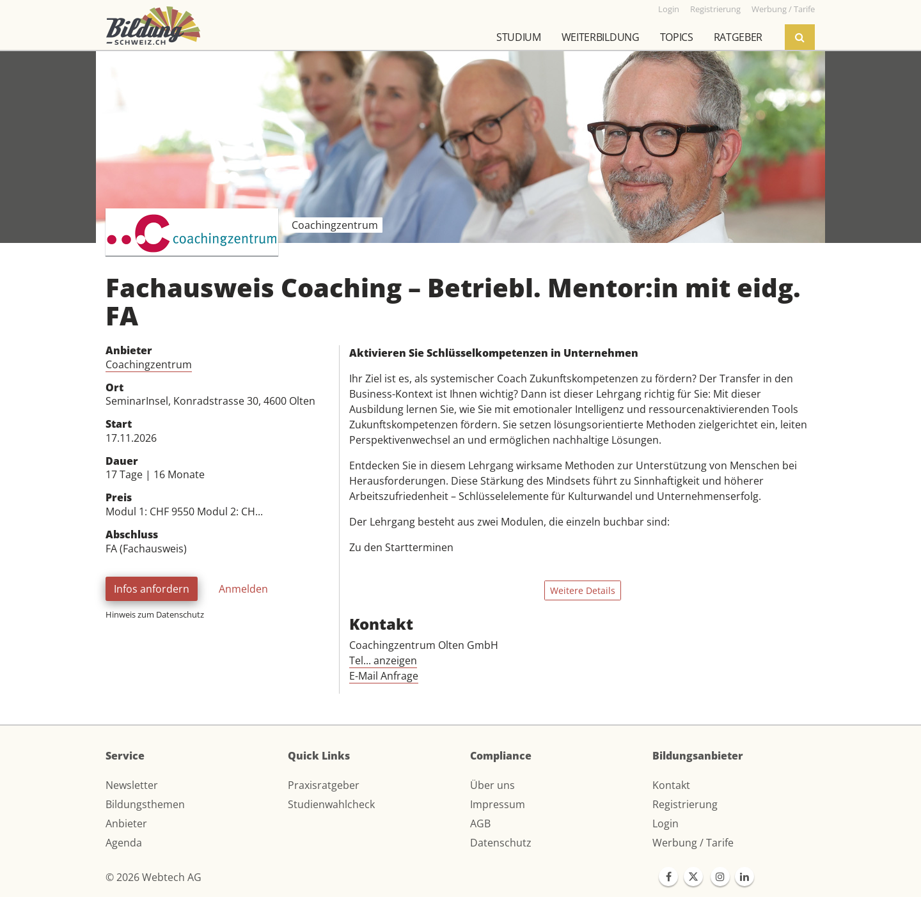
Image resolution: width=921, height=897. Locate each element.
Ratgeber (738, 37)
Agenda (124, 843)
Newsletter (132, 785)
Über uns (492, 785)
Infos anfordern (151, 589)
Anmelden (243, 589)
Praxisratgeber (323, 785)
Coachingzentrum (149, 364)
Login (665, 823)
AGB (480, 823)
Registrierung (685, 804)
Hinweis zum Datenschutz (155, 614)
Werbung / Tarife (693, 843)
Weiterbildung (601, 37)
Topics (676, 37)
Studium (518, 37)
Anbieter (126, 823)
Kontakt (671, 785)
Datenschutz (500, 843)
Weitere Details (582, 590)
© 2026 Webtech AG (153, 877)
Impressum (497, 804)
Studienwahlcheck (331, 804)
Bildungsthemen (145, 804)
